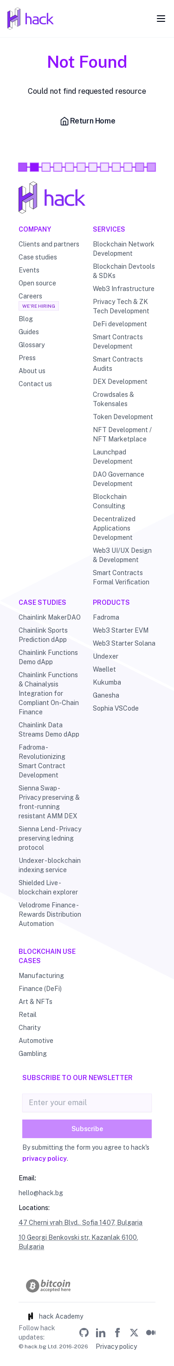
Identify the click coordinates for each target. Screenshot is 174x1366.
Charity (29, 1027)
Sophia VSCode (116, 708)
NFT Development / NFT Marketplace (122, 434)
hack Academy (54, 1316)
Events (29, 270)
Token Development (123, 417)
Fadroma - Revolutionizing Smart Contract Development (42, 761)
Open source (37, 283)
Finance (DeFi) (40, 988)
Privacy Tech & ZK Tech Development (121, 306)
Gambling (33, 1053)
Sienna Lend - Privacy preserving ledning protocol (50, 838)
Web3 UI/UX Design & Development (122, 555)
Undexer (105, 656)
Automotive (36, 1040)
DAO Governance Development (118, 479)
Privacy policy (116, 1346)
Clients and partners (49, 244)
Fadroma (106, 617)
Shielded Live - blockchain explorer (48, 887)
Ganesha (106, 695)
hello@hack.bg (41, 1193)
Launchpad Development (113, 456)
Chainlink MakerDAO (50, 617)
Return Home (87, 121)
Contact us (35, 384)
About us (32, 371)
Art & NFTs (35, 1001)
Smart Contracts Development (118, 341)
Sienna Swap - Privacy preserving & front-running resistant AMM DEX (49, 802)
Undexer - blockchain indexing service (50, 865)
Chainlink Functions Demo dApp (48, 657)
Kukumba (107, 682)
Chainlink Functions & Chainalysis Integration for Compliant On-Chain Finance (49, 693)
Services (109, 229)
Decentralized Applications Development (114, 528)
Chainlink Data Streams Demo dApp (49, 729)
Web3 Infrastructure (124, 288)
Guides (29, 332)
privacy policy (44, 1158)
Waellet (104, 669)
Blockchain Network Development (124, 248)
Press (27, 358)
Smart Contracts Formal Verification (121, 577)
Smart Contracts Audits (118, 364)
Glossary (32, 345)
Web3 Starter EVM (120, 630)
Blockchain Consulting (110, 501)
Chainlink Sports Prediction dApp (43, 635)
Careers (30, 296)
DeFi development (120, 324)
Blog (26, 319)
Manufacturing (41, 975)
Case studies (38, 257)
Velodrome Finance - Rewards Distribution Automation (50, 914)
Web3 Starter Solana (124, 643)
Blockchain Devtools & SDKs (124, 271)
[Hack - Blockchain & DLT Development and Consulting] (87, 197)
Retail (28, 1014)
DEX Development (120, 381)
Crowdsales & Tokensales (113, 399)
